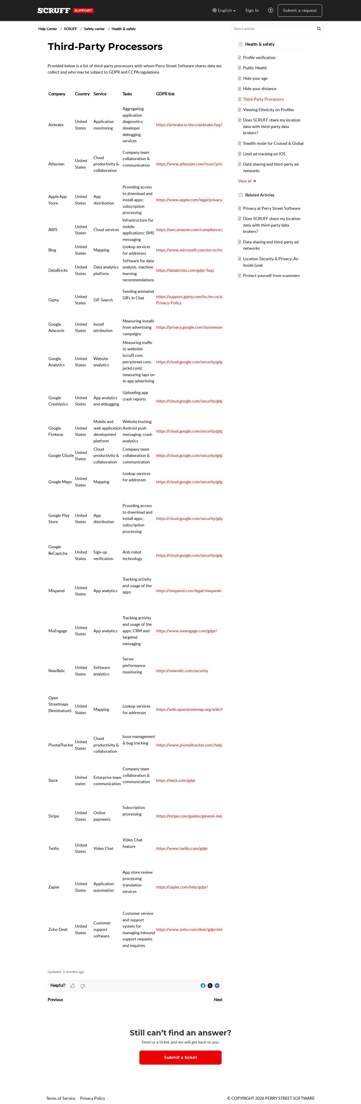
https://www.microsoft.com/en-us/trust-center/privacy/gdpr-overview (218, 250)
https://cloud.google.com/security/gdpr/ (191, 362)
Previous (55, 999)
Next (218, 999)
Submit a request (300, 10)
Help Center (47, 28)
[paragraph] (135, 511)
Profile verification (259, 57)
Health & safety (124, 28)
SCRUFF (70, 28)
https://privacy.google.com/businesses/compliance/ (201, 327)
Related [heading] (260, 195)
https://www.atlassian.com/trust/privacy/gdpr (197, 164)
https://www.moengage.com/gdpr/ (186, 631)
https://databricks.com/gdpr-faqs (185, 270)
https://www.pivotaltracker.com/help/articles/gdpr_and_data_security (217, 745)
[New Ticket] (180, 1057)
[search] (277, 28)
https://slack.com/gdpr (176, 780)
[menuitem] (252, 10)
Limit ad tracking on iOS (264, 154)
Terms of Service (60, 1098)
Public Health (255, 68)
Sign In (252, 10)
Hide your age (255, 78)
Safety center (94, 28)
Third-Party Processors (263, 99)
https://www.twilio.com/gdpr (182, 848)
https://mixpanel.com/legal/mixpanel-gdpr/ (194, 590)
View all (247, 180)
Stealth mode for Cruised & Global (273, 143)
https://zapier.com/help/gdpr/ (182, 887)
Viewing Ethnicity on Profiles (268, 109)
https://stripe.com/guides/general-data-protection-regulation (209, 816)
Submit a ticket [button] (180, 1057)
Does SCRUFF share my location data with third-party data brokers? (272, 126)
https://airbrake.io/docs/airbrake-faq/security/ (196, 124)
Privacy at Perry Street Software (272, 208)
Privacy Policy (92, 1098)
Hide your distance (260, 88)
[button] (224, 10)
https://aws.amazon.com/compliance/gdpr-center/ (200, 229)
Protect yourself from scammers (271, 275)
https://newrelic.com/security (182, 670)
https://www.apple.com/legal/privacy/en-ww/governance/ (207, 199)
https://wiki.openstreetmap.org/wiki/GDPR (194, 709)
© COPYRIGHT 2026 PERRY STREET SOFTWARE (271, 1098)
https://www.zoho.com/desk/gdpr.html (190, 929)
